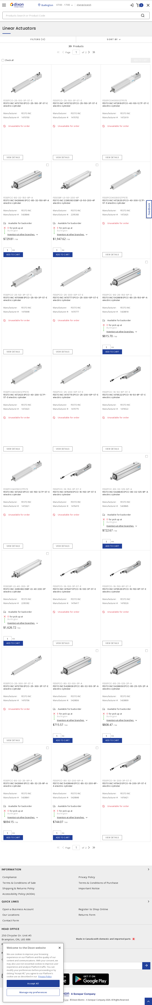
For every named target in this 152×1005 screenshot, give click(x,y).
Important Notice (89, 888)
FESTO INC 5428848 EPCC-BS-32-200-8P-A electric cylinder (75, 784)
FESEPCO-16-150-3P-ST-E (67, 489)
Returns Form (87, 914)
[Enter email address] (72, 965)
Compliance (9, 877)
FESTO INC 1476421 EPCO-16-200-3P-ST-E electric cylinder (124, 784)
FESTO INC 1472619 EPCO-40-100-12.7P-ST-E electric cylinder (125, 104)
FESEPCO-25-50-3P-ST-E (17, 294)
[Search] (76, 15)
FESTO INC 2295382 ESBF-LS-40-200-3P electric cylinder (24, 590)
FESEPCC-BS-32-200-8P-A (68, 780)
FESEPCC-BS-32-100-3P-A (67, 683)
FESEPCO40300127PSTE (115, 197)
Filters (37, 39)
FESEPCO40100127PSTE (114, 100)
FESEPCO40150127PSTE (15, 489)
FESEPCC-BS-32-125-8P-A (117, 489)
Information (76, 869)
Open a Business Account (18, 909)
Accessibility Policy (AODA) (18, 893)
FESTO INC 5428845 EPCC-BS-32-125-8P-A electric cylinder (125, 493)
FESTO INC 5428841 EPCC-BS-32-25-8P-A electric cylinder (25, 784)
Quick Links (76, 901)
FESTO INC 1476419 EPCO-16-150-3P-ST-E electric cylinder (74, 493)
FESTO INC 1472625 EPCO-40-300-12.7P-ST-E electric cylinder (123, 201)
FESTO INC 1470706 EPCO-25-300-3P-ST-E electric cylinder (25, 687)
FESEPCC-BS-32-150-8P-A (18, 197)
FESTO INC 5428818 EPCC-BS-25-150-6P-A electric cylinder (124, 299)
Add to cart (13, 254)
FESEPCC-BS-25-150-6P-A (117, 294)
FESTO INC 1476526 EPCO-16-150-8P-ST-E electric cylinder (124, 590)
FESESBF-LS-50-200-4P (66, 197)
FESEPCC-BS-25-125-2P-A (117, 683)
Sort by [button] (112, 39)
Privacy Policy (87, 877)
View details (13, 157)
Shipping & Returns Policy (18, 888)
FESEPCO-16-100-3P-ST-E (67, 586)
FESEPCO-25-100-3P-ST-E (17, 100)
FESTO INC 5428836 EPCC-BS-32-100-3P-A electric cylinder (76, 687)
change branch (84, 5)
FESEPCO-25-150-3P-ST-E (67, 100)
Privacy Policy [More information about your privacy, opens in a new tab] (45, 976)
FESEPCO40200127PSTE (16, 392)
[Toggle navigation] (4, 5)
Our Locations (10, 914)
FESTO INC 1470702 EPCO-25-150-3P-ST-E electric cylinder (75, 104)
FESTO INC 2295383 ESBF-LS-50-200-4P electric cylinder (74, 201)
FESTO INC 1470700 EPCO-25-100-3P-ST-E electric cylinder (25, 104)
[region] (33, 972)
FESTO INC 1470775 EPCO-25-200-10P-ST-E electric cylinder (75, 396)
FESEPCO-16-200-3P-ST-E (116, 780)
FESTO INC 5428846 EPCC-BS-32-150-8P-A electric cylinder (26, 201)
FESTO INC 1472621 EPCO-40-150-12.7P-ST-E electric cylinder (26, 493)
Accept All (33, 983)
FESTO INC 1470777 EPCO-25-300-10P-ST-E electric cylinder (75, 299)
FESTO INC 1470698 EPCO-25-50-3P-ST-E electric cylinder (25, 299)
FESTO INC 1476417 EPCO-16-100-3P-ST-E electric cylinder (74, 590)
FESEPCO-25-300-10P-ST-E (68, 294)
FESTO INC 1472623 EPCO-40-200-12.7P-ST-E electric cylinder (24, 396)
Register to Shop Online (93, 909)
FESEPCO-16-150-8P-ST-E (116, 586)
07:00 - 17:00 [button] (63, 5)
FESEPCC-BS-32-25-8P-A (17, 780)
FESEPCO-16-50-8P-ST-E (116, 392)
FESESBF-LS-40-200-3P (16, 586)
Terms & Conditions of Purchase (98, 882)
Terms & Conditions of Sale (19, 882)
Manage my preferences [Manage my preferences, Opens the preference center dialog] (33, 992)
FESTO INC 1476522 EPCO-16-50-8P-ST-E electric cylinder (123, 396)
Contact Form (10, 920)
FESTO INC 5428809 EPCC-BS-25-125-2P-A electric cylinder (125, 687)
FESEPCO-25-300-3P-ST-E (18, 683)
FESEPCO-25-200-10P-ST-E (68, 392)
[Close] (59, 947)
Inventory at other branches (21, 234)
